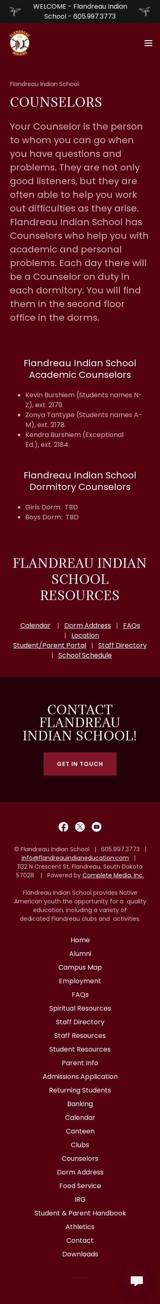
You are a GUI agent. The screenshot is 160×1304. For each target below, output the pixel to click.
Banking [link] (80, 1104)
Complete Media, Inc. (113, 875)
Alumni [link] (80, 953)
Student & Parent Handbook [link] (80, 1213)
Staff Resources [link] (80, 1035)
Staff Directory (122, 645)
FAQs (131, 625)
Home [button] (80, 940)
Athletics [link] (80, 1227)
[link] (20, 43)
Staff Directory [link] (80, 1022)
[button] (148, 43)
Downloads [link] (80, 1254)
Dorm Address (87, 625)
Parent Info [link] (80, 1063)
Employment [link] (80, 981)
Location (85, 635)
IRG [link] (80, 1199)
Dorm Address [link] (80, 1172)
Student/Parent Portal (49, 645)
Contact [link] (80, 1240)
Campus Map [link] (80, 967)
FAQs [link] (80, 994)
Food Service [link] (80, 1186)
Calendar (35, 625)
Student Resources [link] (80, 1049)
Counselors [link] (80, 1158)
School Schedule (85, 655)
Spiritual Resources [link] (80, 1008)
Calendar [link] (80, 1117)
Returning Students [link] (80, 1090)
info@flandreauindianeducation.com (75, 858)
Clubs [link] (80, 1145)
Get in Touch (80, 764)
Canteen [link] (80, 1131)
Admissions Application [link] (80, 1076)
